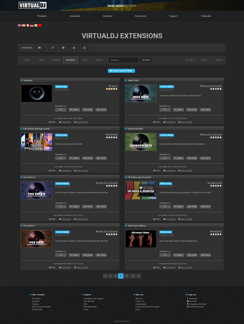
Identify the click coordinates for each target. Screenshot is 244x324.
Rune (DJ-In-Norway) (212, 86)
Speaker (28, 80)
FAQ (85, 304)
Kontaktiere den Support (93, 298)
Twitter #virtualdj (195, 307)
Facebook (192, 298)
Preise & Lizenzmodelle (41, 307)
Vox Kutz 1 (29, 225)
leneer (114, 86)
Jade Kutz (133, 80)
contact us (139, 301)
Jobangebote (140, 304)
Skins (42, 60)
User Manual (89, 301)
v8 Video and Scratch (139, 177)
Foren (86, 309)
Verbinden (206, 16)
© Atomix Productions (122, 321)
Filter (204, 60)
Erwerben (108, 16)
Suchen (146, 60)
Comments (66, 122)
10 (126, 276)
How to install (82, 122)
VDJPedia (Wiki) (90, 307)
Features (35, 304)
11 (133, 276)
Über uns (139, 298)
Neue (27, 60)
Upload (218, 60)
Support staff (216, 183)
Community (140, 16)
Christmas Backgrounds (36, 128)
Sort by (190, 60)
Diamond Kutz (135, 128)
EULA (137, 309)
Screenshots (37, 309)
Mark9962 (113, 134)
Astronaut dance (137, 225)
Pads (84, 60)
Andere (99, 60)
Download (75, 16)
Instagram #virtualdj (196, 304)
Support (173, 16)
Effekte (56, 60)
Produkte (42, 16)
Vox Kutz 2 (29, 177)
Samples (70, 60)
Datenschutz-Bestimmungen (147, 307)
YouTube (192, 301)
